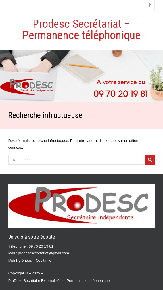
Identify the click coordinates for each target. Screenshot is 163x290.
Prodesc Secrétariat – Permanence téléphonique (81, 29)
